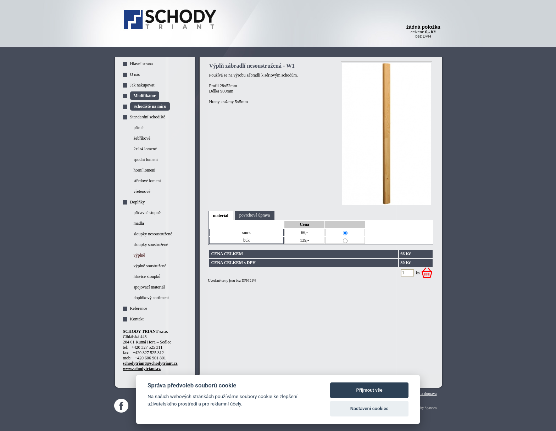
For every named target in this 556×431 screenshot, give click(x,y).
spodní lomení (146, 159)
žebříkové (142, 138)
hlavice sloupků (147, 276)
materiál (220, 215)
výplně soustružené (150, 265)
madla (139, 223)
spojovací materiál (149, 287)
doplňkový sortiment (151, 297)
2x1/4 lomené (145, 148)
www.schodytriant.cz (142, 368)
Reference (139, 308)
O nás (135, 74)
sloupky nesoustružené (153, 233)
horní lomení (145, 170)
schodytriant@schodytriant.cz (150, 363)
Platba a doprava (424, 393)
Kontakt (137, 319)
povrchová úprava (254, 215)
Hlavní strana (141, 63)
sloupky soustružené (151, 244)
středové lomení (147, 180)
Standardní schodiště (148, 116)
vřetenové (142, 191)
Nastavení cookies (369, 408)
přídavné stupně (147, 212)
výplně (139, 255)
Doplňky (137, 202)
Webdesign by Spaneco (420, 408)
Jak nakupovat (142, 85)
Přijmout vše (369, 390)
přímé (139, 127)
